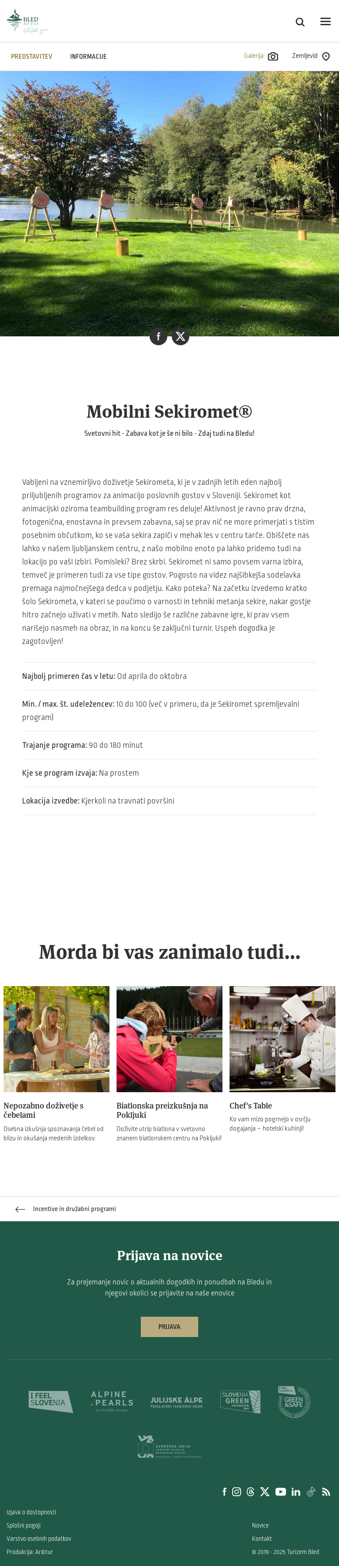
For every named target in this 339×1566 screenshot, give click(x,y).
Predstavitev (32, 56)
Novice (260, 1525)
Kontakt (262, 1539)
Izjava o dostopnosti (31, 1512)
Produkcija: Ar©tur (30, 1552)
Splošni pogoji (24, 1525)
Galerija (261, 56)
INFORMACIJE (88, 56)
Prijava (169, 1326)
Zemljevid (311, 56)
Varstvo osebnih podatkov (39, 1539)
